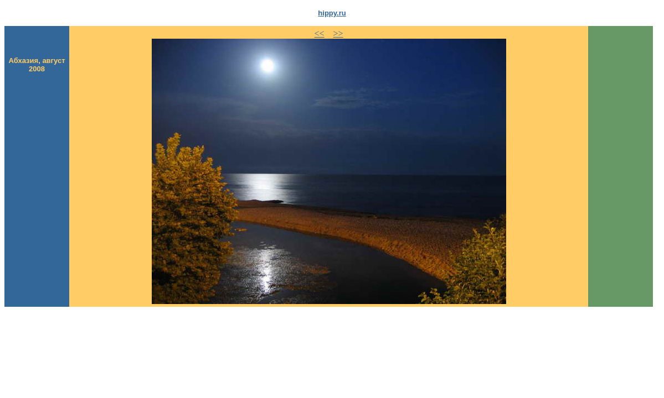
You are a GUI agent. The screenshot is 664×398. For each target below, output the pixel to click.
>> (338, 33)
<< (320, 33)
